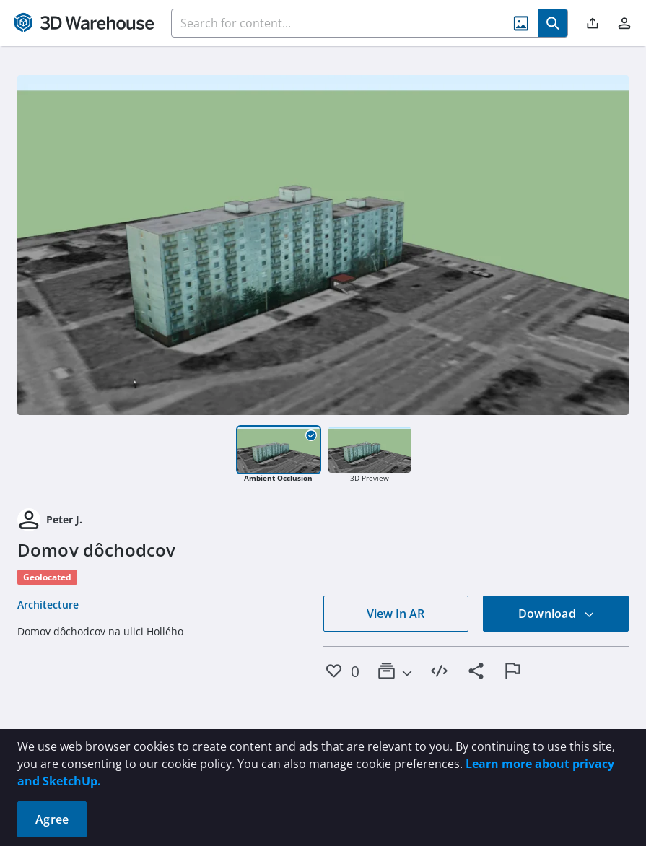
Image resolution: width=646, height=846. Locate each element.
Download (556, 614)
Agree (52, 819)
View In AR (395, 614)
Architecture (48, 604)
